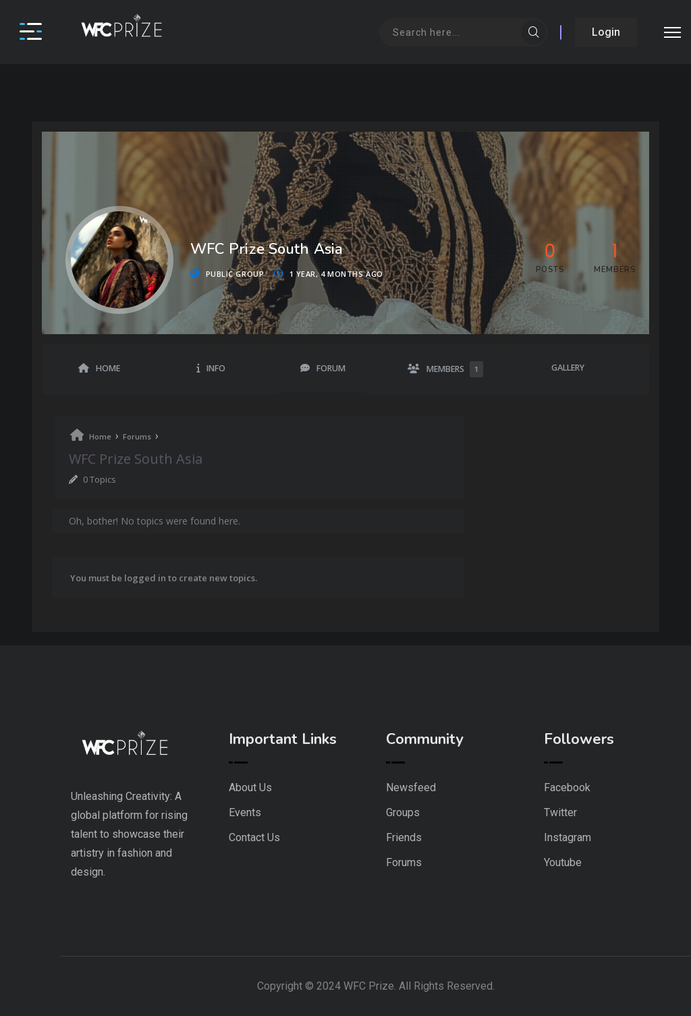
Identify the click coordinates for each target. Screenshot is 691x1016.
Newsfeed (411, 787)
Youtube (563, 862)
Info (215, 368)
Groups (403, 812)
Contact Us (254, 837)
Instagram (567, 837)
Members (454, 369)
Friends (404, 837)
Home (108, 368)
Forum (331, 368)
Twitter (560, 812)
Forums (137, 436)
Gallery (567, 367)
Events (245, 812)
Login (606, 32)
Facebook (567, 787)
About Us (250, 787)
